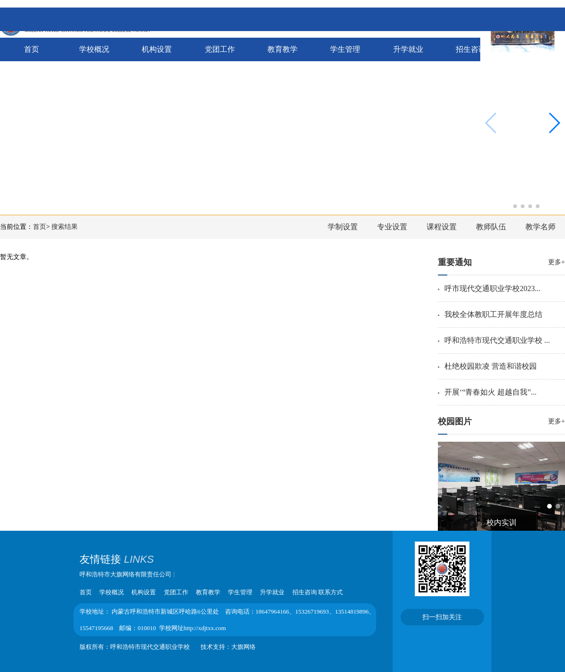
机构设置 (157, 49)
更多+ (556, 262)
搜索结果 (64, 226)
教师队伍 (491, 227)
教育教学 (282, 49)
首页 (31, 49)
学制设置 (343, 227)
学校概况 (94, 49)
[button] (507, 206)
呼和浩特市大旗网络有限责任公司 (125, 574)
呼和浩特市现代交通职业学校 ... (497, 340)
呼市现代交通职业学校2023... (492, 288)
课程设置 (442, 227)
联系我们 (533, 49)
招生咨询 (471, 49)
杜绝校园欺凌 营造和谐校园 (490, 366)
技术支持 (213, 646)
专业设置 (392, 227)
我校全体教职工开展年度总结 (493, 314)
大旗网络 (243, 646)
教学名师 (540, 227)
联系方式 (330, 592)
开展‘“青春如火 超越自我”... (490, 392)
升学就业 (408, 49)
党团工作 (220, 49)
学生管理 (345, 49)
